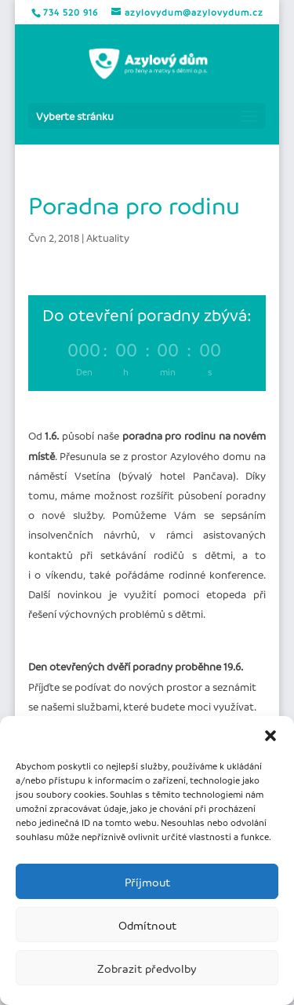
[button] (270, 736)
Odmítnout (147, 925)
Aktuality (107, 237)
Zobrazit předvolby (147, 968)
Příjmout (147, 882)
